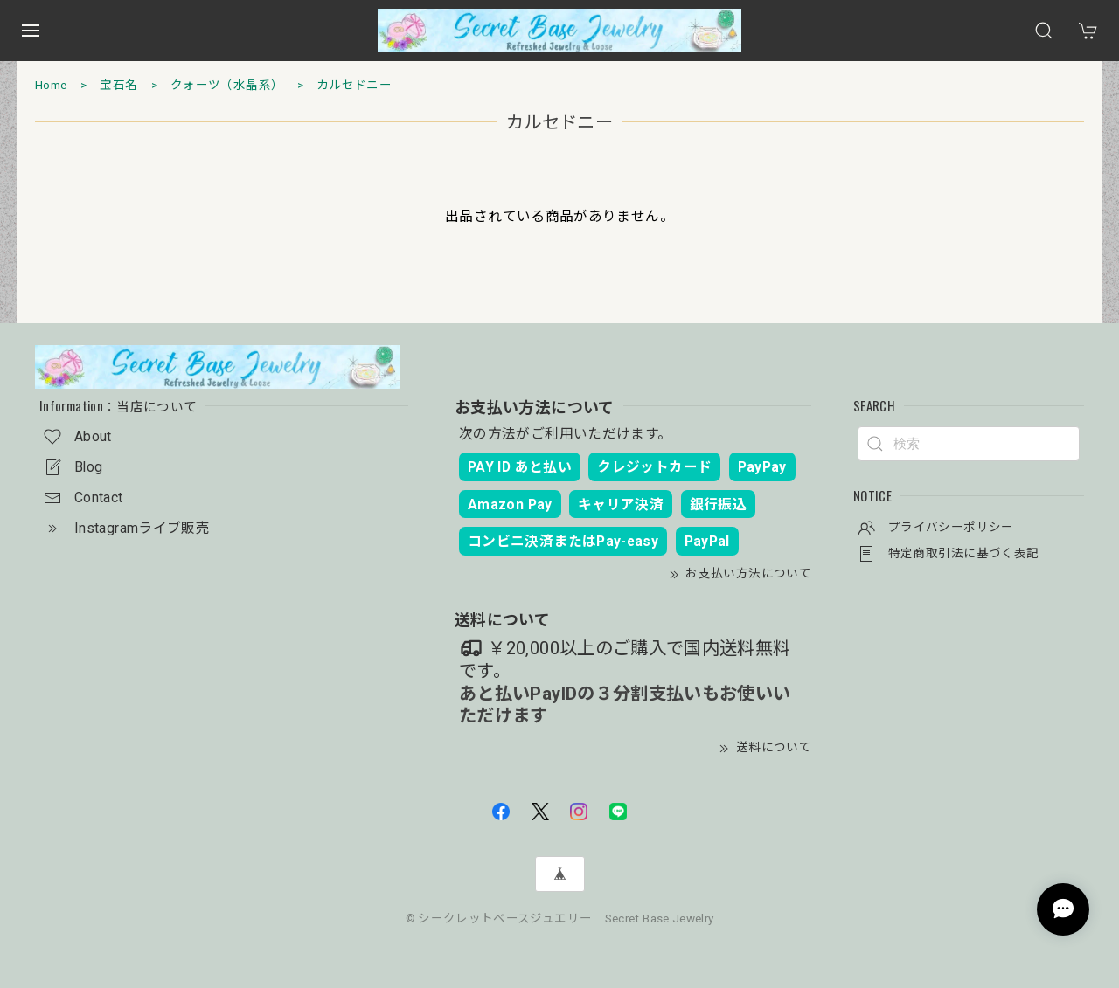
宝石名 (118, 85)
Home (50, 85)
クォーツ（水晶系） (226, 85)
